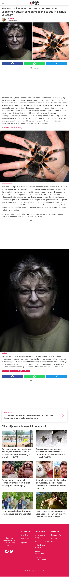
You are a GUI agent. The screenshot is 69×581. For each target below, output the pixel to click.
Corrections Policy (41, 541)
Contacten (25, 539)
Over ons (24, 535)
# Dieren (5, 371)
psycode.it (25, 542)
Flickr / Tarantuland (7, 183)
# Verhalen (25, 371)
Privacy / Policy (57, 535)
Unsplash (4, 353)
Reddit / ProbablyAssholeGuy (13, 128)
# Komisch (15, 371)
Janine (12, 18)
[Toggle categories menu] (3, 2)
